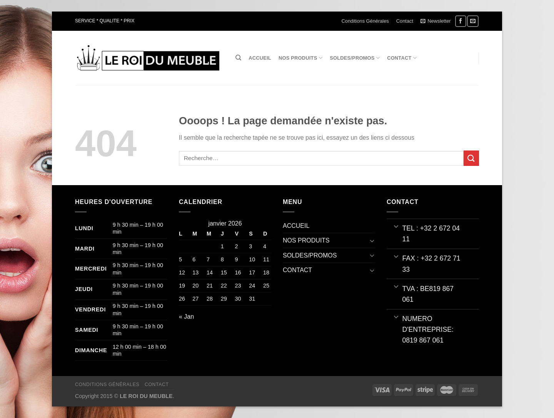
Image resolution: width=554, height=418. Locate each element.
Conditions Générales (365, 21)
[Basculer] (372, 240)
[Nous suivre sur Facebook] (460, 21)
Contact (404, 21)
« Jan (186, 316)
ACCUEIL (260, 58)
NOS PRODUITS (300, 58)
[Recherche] (238, 57)
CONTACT (402, 58)
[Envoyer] (471, 158)
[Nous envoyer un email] (472, 21)
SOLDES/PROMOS (355, 58)
